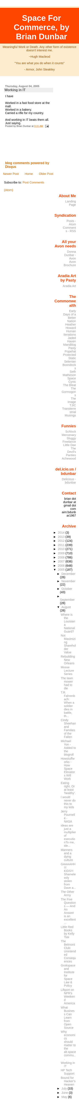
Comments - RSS (69, 229)
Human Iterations (70, 333)
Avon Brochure (70, 263)
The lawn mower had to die (67, 683)
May (65, 1097)
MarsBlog (69, 344)
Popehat (70, 351)
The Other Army (67, 893)
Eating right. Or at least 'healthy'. (68, 788)
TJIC (73, 405)
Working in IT (14, 90)
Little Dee (69, 445)
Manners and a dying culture (67, 855)
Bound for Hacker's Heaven (68, 1081)
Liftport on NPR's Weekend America (68, 996)
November (68, 581)
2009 (62, 553)
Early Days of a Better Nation (69, 316)
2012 (62, 540)
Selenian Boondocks (69, 365)
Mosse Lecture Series (67, 671)
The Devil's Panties (71, 452)
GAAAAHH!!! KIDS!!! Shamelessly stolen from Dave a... (68, 875)
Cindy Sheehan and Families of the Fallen (68, 728)
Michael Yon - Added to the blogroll (68, 747)
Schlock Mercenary (69, 433)
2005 (62, 569)
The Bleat (69, 385)
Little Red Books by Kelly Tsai (67, 932)
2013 (62, 536)
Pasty (72, 348)
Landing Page (70, 203)
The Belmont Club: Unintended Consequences (68, 951)
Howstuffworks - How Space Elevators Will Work (68, 768)
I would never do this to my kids (68, 802)
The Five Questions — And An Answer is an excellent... (68, 911)
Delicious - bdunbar (69, 480)
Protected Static (69, 356)
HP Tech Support (67, 1071)
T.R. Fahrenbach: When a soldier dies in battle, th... (68, 704)
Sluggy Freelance (69, 440)
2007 (62, 561)
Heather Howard (70, 326)
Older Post (46, 173)
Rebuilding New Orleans (68, 660)
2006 (62, 565)
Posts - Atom (71, 222)
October (67, 588)
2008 (62, 557)
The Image (72, 400)
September (67, 599)
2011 (62, 545)
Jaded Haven (71, 339)
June (65, 1092)
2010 (62, 549)
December (68, 573)
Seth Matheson (69, 373)
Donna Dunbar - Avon (70, 255)
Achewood (69, 458)
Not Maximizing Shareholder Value (68, 644)
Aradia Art (69, 286)
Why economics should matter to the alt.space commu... (68, 1045)
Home (29, 173)
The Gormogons (69, 392)
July (65, 1088)
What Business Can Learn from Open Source (68, 1017)
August (66, 607)
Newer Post (11, 173)
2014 (62, 532)
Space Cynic (71, 380)
